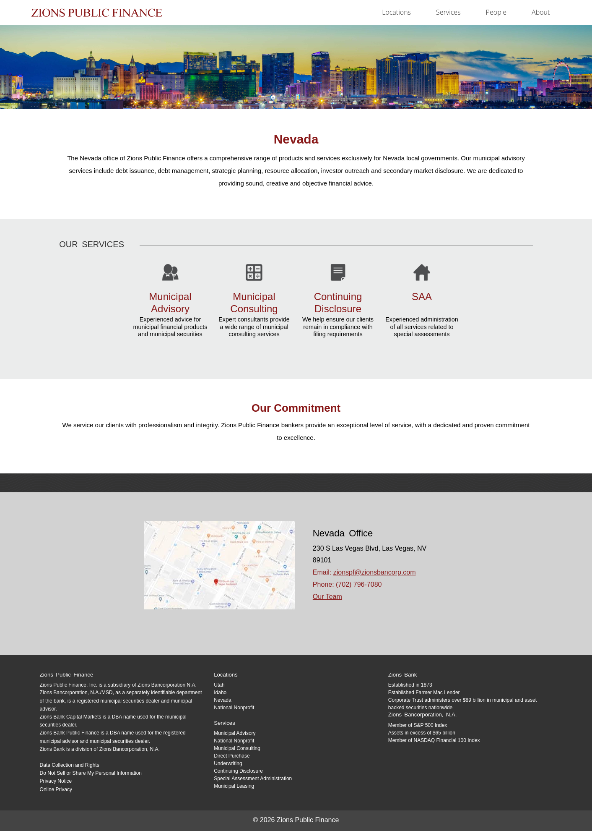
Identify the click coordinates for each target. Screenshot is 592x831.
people (496, 12)
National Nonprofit (234, 708)
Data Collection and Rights (69, 765)
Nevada (222, 700)
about (541, 12)
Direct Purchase (231, 756)
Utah (219, 685)
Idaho (220, 692)
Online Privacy (56, 789)
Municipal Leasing (234, 786)
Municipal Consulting (237, 748)
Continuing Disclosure (238, 771)
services (448, 12)
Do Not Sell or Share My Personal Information (91, 773)
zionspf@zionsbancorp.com (374, 572)
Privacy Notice (56, 781)
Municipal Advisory (234, 733)
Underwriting (228, 763)
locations (396, 12)
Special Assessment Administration (253, 778)
